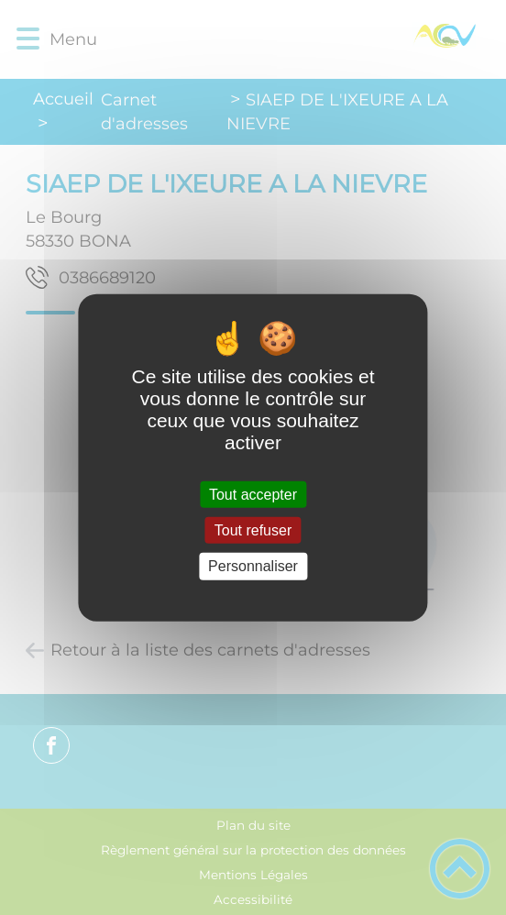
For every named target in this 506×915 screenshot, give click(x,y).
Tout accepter (253, 494)
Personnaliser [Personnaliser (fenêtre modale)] (253, 566)
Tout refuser (253, 530)
